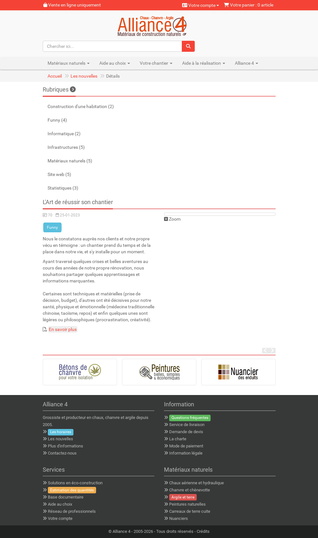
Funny (52, 227)
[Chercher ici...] (112, 46)
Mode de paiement (186, 446)
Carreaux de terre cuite (189, 511)
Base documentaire (65, 497)
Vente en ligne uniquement (72, 4)
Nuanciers (178, 518)
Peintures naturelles (187, 504)
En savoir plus (63, 329)
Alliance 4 (121, 531)
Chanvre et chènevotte (189, 490)
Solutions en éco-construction (75, 482)
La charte (177, 438)
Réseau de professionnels (72, 511)
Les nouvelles (84, 76)
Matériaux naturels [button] (69, 63)
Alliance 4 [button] (246, 63)
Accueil (55, 76)
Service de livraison (186, 424)
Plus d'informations (65, 446)
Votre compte (200, 5)
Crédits (203, 531)
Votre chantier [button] (156, 63)
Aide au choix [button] (114, 63)
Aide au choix (60, 504)
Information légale (186, 453)
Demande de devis (186, 431)
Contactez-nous (62, 453)
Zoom (172, 219)
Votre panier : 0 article (248, 4)
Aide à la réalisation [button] (203, 63)
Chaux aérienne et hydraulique (196, 482)
